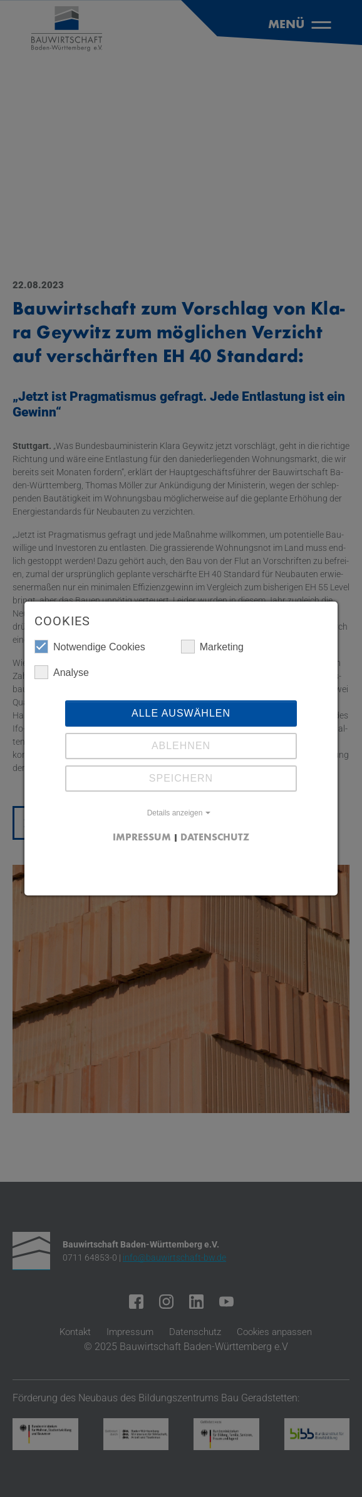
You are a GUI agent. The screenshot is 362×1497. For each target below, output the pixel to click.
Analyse (61, 672)
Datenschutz (214, 838)
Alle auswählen (181, 713)
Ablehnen (181, 745)
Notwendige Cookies (89, 646)
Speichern (181, 778)
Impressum (142, 838)
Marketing (212, 646)
